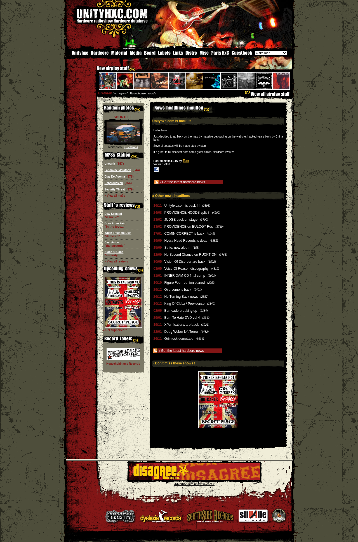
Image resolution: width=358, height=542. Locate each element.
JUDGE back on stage (180, 219)
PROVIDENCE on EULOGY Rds (188, 226)
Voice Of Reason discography (186, 268)
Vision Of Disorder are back (184, 261)
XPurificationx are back (181, 324)
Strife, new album (177, 247)
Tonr (186, 160)
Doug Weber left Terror (181, 331)
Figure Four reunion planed (184, 282)
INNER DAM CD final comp (184, 275)
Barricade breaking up (180, 310)
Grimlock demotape (178, 338)
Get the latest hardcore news (183, 181)
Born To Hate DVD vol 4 (182, 317)
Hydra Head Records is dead (185, 240)
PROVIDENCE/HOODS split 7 (187, 212)
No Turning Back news (181, 296)
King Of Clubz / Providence (184, 303)
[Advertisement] (218, 443)
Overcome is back (177, 289)
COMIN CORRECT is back (184, 233)
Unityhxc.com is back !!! (181, 205)
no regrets (120, 92)
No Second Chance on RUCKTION (190, 254)
